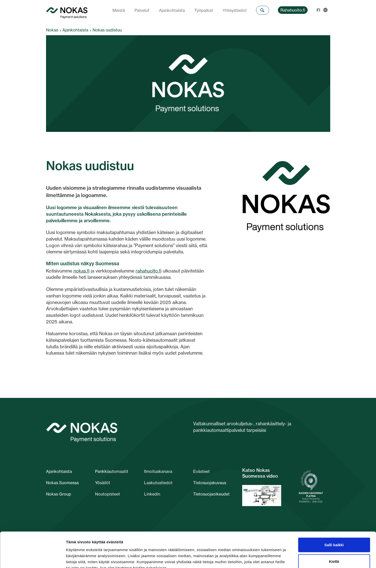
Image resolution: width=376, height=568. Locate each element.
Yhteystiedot (235, 10)
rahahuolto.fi (148, 271)
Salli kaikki (334, 514)
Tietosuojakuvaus (209, 482)
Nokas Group (58, 494)
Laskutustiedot (158, 482)
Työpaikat (203, 10)
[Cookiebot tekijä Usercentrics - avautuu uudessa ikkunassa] (33, 558)
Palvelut (142, 10)
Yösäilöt (102, 482)
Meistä (118, 10)
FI (318, 10)
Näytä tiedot (269, 558)
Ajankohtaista (172, 10)
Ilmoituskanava (158, 471)
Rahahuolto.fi (292, 10)
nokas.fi (81, 271)
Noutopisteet (107, 494)
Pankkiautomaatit (111, 471)
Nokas (52, 29)
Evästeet (201, 471)
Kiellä (334, 531)
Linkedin (152, 494)
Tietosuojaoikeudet (211, 494)
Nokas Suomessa (62, 482)
